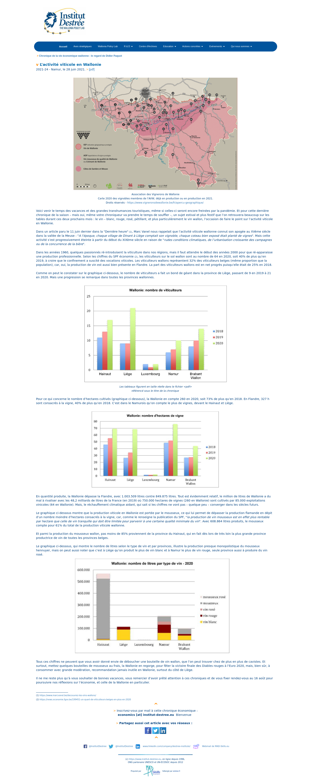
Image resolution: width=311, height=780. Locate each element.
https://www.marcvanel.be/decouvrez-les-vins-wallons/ (68, 695)
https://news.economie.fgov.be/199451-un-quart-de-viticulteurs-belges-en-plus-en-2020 (85, 699)
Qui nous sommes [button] (241, 46)
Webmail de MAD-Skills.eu (215, 746)
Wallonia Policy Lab (108, 46)
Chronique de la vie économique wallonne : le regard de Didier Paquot (80, 55)
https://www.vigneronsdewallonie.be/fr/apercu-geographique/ (166, 202)
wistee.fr (176, 771)
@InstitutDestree (98, 746)
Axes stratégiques (83, 46)
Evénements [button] (217, 46)
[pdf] (92, 69)
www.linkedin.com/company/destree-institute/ (166, 746)
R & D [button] (128, 46)
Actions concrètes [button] (192, 46)
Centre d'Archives (148, 46)
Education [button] (169, 46)
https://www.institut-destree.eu (145, 759)
